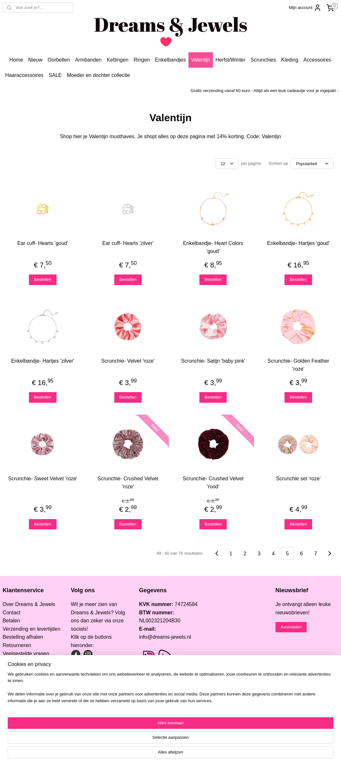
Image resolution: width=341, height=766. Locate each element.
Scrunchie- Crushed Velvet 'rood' (213, 483)
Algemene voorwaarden (30, 661)
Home (16, 60)
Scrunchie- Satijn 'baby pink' (213, 361)
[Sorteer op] (312, 164)
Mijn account (305, 8)
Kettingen (117, 60)
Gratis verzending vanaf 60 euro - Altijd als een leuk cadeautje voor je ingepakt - (264, 90)
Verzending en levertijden (31, 629)
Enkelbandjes (170, 60)
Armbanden (88, 60)
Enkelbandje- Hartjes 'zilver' (42, 361)
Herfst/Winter (230, 60)
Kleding (289, 60)
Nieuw (35, 60)
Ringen (142, 60)
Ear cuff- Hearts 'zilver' (127, 243)
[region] (128, 742)
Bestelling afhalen (23, 637)
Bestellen (42, 279)
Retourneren (17, 645)
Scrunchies (263, 60)
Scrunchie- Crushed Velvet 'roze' (128, 483)
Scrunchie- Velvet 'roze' (127, 361)
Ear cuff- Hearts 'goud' (42, 243)
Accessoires (317, 60)
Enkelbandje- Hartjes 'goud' (298, 243)
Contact (11, 612)
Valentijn (200, 60)
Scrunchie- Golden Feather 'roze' (298, 365)
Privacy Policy (19, 670)
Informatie (14, 678)
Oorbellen (59, 60)
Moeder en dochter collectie (98, 75)
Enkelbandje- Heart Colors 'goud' (213, 247)
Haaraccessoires (24, 75)
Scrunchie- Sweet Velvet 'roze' (42, 478)
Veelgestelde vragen (26, 653)
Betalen (11, 620)
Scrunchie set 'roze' (298, 478)
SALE (55, 75)
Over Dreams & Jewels (29, 604)
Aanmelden (291, 627)
